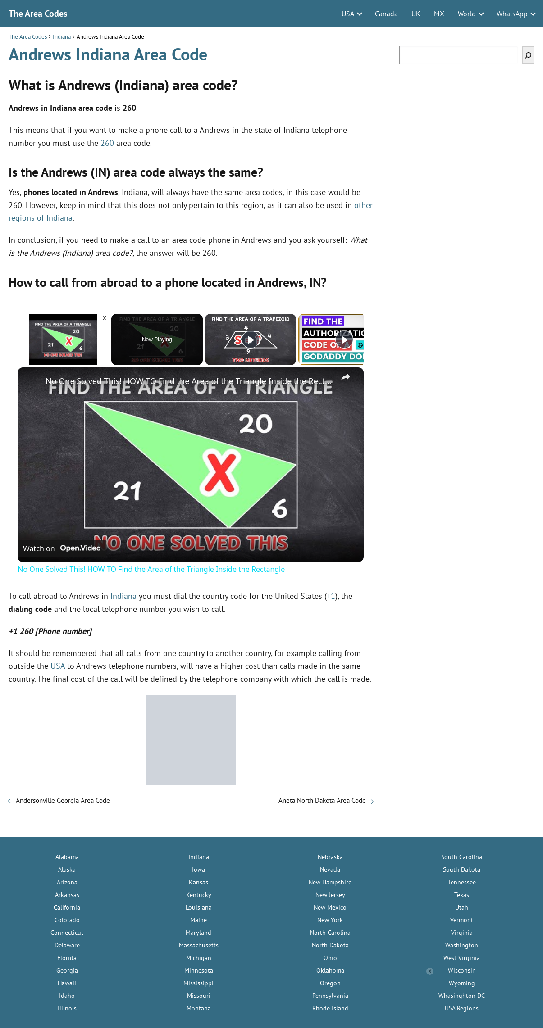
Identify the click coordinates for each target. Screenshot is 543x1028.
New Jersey (330, 895)
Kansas (198, 882)
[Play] (251, 340)
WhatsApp (512, 13)
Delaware (67, 945)
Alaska (67, 869)
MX (439, 13)
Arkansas (67, 895)
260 (107, 143)
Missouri (198, 996)
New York (330, 920)
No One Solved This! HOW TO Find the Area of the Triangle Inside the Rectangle (189, 381)
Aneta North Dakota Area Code (322, 800)
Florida (67, 958)
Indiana (123, 596)
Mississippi (198, 983)
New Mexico (330, 907)
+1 (331, 596)
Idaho (67, 996)
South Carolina (461, 857)
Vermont (461, 920)
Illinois (67, 1008)
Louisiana (199, 907)
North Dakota (330, 945)
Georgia (67, 970)
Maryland (198, 932)
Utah (461, 907)
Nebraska (330, 857)
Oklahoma (330, 970)
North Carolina (330, 932)
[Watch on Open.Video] (62, 548)
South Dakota (461, 869)
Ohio (330, 958)
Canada (386, 13)
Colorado (67, 920)
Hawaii (67, 983)
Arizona (67, 882)
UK (415, 13)
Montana (199, 1008)
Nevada (330, 869)
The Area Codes (38, 13)
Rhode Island (330, 1008)
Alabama (67, 857)
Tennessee (462, 882)
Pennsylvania (330, 996)
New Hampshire (330, 882)
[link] (32, 382)
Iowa (198, 869)
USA (348, 13)
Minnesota (198, 970)
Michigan (198, 958)
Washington (461, 945)
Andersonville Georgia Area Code (63, 800)
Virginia (462, 932)
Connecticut (66, 932)
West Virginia (461, 958)
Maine (198, 920)
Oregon (330, 983)
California (67, 907)
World (467, 13)
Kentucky (198, 895)
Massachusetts (199, 945)
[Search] (528, 55)
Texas (461, 895)
